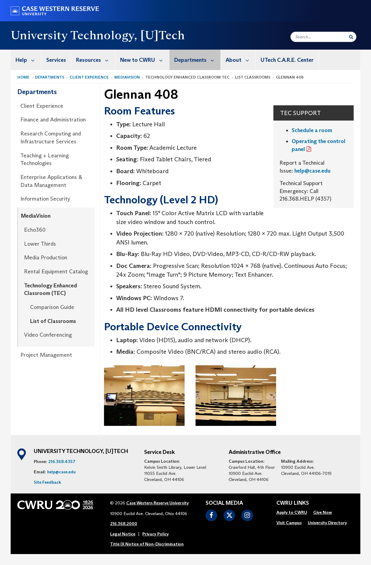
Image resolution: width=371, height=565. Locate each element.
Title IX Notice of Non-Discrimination (147, 544)
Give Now (322, 512)
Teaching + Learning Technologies (44, 159)
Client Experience (89, 77)
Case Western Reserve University (157, 503)
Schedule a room (312, 130)
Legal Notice (122, 534)
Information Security (45, 198)
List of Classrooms (53, 321)
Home (23, 77)
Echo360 (35, 229)
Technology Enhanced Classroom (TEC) (50, 289)
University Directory (327, 522)
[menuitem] (26, 60)
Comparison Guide (52, 307)
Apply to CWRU (291, 512)
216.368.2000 (123, 523)
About (240, 60)
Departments (197, 60)
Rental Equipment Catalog (56, 271)
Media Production (45, 257)
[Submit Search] (351, 37)
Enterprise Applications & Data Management (51, 181)
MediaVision (127, 77)
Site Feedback (47, 482)
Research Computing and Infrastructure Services (50, 137)
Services (56, 60)
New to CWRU (144, 60)
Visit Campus (289, 522)
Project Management (46, 355)
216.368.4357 (61, 461)
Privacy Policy (155, 534)
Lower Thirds (40, 243)
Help (28, 60)
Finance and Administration (53, 119)
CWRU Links (292, 503)
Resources (95, 60)
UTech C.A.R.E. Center (287, 60)
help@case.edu (312, 170)
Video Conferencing (48, 335)
